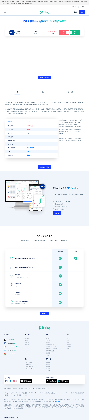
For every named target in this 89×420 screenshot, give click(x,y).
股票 (68, 340)
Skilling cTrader (29, 366)
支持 (74, 7)
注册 (82, 12)
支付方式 (48, 362)
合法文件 (48, 371)
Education (48, 355)
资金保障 (27, 344)
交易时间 (48, 342)
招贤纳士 (27, 340)
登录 (75, 12)
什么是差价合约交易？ (52, 348)
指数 (68, 342)
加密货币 (69, 346)
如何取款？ (49, 366)
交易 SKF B (45, 313)
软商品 (68, 348)
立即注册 (57, 213)
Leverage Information (52, 346)
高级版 (11, 121)
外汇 (68, 338)
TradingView (28, 364)
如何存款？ (49, 364)
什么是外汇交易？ (51, 351)
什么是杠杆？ (49, 353)
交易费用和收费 (50, 344)
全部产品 (48, 340)
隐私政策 (48, 368)
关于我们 (27, 338)
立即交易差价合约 (44, 77)
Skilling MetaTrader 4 (30, 368)
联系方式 (27, 342)
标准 (19, 121)
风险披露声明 (58, 400)
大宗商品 (69, 344)
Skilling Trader (29, 362)
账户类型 (48, 338)
